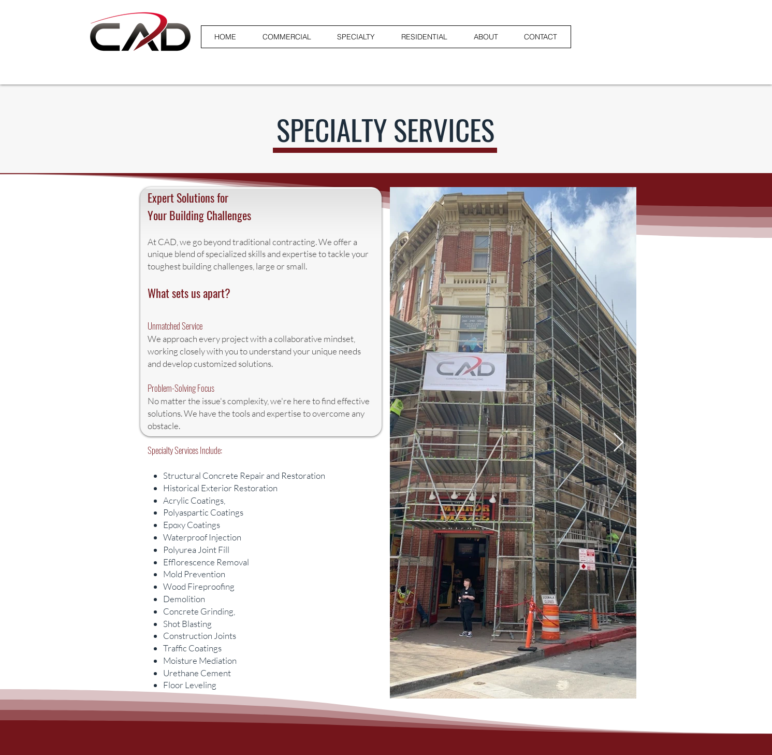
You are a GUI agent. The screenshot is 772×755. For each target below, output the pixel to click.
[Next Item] (618, 443)
